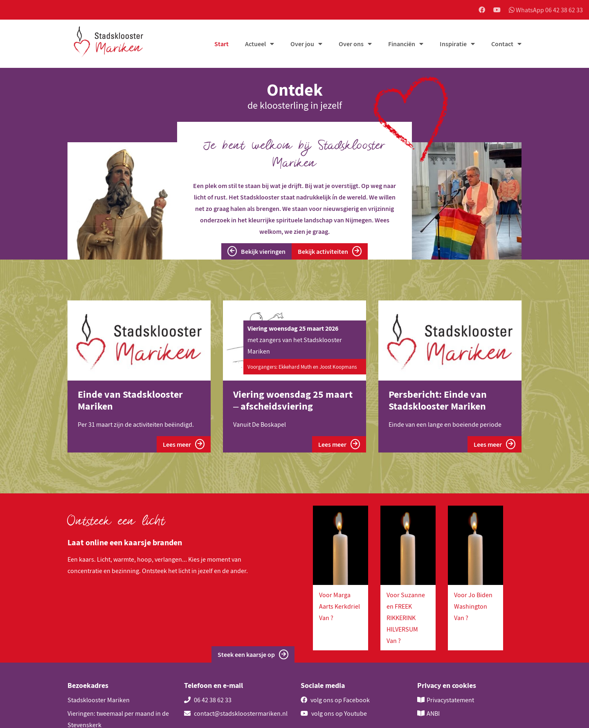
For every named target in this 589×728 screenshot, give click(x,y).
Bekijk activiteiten (330, 251)
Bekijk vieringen (256, 251)
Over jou (302, 44)
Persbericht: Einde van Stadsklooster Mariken (438, 400)
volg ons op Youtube (334, 713)
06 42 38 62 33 (208, 700)
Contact (502, 44)
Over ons (351, 44)
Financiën (401, 44)
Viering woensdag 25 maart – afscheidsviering (293, 400)
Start (221, 44)
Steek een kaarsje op (253, 655)
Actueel (255, 44)
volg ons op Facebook (335, 700)
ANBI (433, 713)
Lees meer (184, 444)
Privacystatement (450, 700)
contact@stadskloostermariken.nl (236, 713)
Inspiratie (453, 44)
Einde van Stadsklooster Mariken (130, 400)
